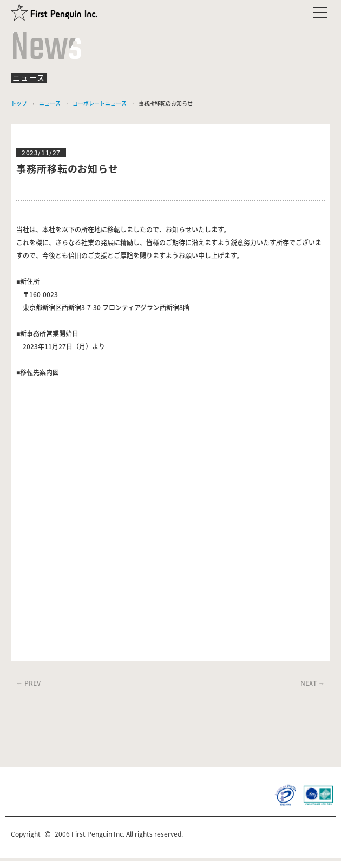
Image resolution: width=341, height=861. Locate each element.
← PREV (28, 683)
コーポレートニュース (100, 103)
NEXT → (312, 683)
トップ (19, 103)
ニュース (50, 103)
